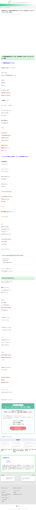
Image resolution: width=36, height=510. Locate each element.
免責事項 (14, 492)
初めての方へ (4, 492)
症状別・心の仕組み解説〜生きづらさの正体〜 (6, 495)
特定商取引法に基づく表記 (17, 494)
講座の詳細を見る (20, 428)
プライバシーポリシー (16, 490)
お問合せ (3, 501)
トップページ (4, 490)
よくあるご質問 (4, 499)
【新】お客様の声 (9, 436)
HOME (18, 506)
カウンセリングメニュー (5, 497)
